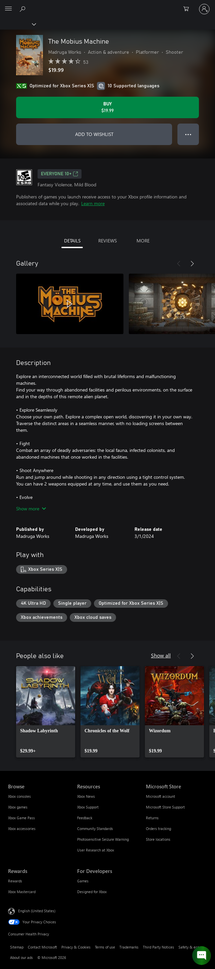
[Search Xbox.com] (23, 8)
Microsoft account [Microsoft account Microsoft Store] (160, 796)
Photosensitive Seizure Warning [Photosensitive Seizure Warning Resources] (103, 839)
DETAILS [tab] (72, 240)
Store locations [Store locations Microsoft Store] (158, 839)
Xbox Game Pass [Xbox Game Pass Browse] (21, 818)
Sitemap (16, 947)
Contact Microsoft (42, 947)
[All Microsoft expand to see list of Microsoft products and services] (8, 9)
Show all (161, 655)
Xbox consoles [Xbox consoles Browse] (19, 796)
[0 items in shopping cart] (188, 9)
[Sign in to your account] (204, 9)
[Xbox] (17, 24)
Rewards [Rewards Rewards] (15, 881)
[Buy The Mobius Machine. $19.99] (107, 107)
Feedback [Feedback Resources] (84, 818)
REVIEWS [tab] (107, 240)
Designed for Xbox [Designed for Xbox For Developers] (92, 891)
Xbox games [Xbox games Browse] (18, 807)
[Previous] (178, 263)
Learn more (93, 203)
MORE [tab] (143, 240)
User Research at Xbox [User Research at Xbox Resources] (95, 850)
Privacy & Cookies (76, 947)
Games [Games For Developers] (83, 881)
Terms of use (105, 947)
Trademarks (129, 947)
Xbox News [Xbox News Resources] (86, 796)
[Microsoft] (107, 5)
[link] (45, 711)
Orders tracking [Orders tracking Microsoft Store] (158, 828)
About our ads (21, 957)
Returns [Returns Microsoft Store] (152, 818)
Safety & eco (188, 947)
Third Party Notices (158, 947)
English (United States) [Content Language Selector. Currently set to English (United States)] (36, 911)
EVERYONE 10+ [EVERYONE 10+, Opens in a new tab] (59, 174)
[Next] (192, 263)
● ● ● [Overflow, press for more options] (188, 134)
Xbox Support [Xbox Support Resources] (88, 807)
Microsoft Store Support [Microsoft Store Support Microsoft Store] (165, 807)
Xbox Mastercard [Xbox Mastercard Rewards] (22, 891)
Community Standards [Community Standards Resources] (95, 828)
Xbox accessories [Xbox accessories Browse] (22, 828)
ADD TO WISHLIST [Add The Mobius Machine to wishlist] (94, 134)
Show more (31, 508)
